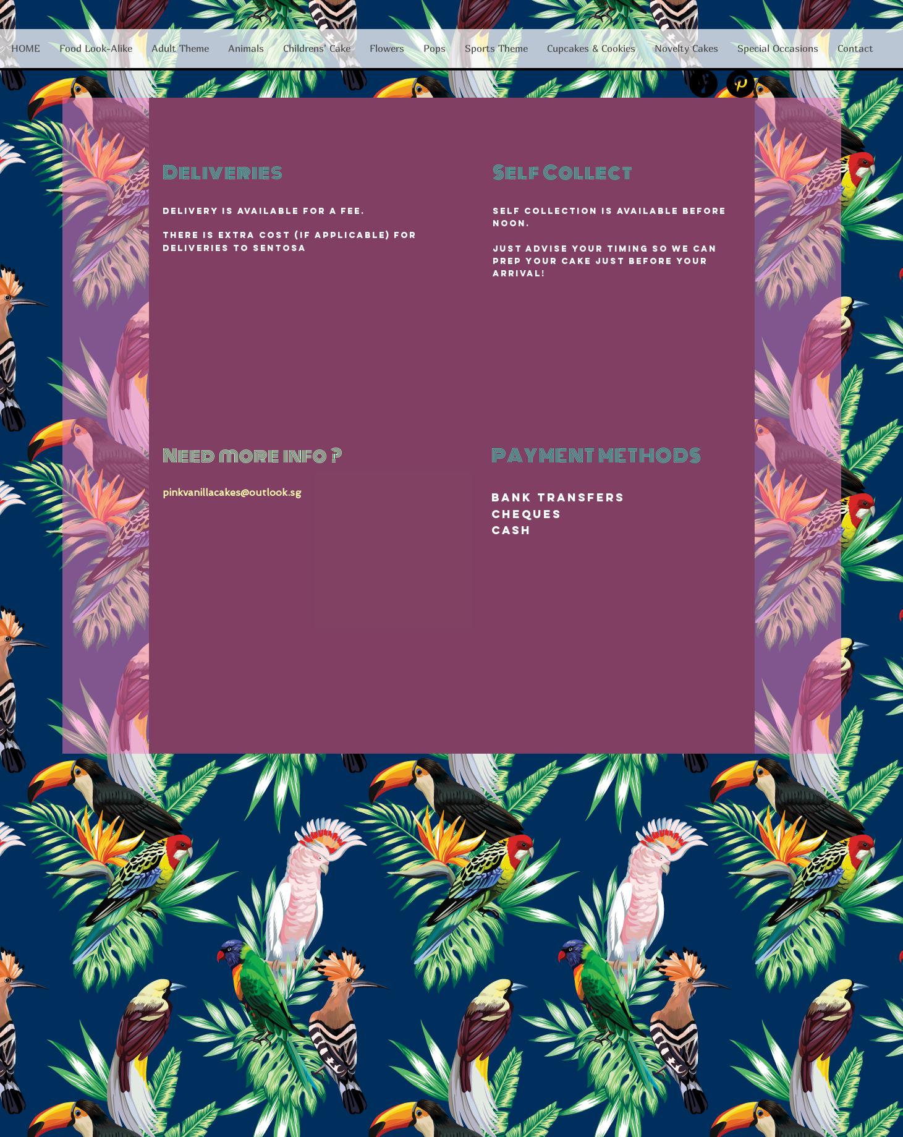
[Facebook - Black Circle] (703, 83)
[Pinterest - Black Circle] (740, 83)
